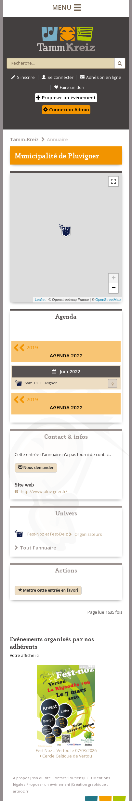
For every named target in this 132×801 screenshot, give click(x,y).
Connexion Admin (66, 109)
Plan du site (41, 777)
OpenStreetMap (108, 300)
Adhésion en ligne (100, 77)
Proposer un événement (48, 784)
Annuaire (57, 139)
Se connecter (57, 77)
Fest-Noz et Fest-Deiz (47, 534)
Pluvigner (48, 382)
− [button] (114, 288)
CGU (88, 777)
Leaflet (40, 300)
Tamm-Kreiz (24, 139)
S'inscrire (23, 77)
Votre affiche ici (24, 655)
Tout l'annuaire (35, 547)
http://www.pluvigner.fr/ (43, 491)
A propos (21, 777)
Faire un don (69, 87)
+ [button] (114, 278)
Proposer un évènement (66, 97)
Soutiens (75, 777)
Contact (59, 777)
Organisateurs (87, 534)
